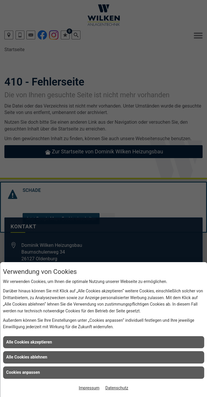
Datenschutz (116, 388)
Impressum (89, 388)
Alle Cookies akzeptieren (29, 342)
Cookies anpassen (23, 372)
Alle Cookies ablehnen (26, 357)
